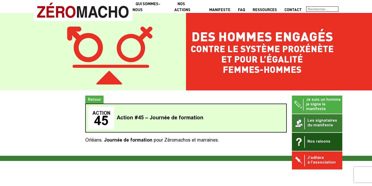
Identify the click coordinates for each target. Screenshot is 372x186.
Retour (94, 100)
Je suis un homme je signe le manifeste (317, 104)
